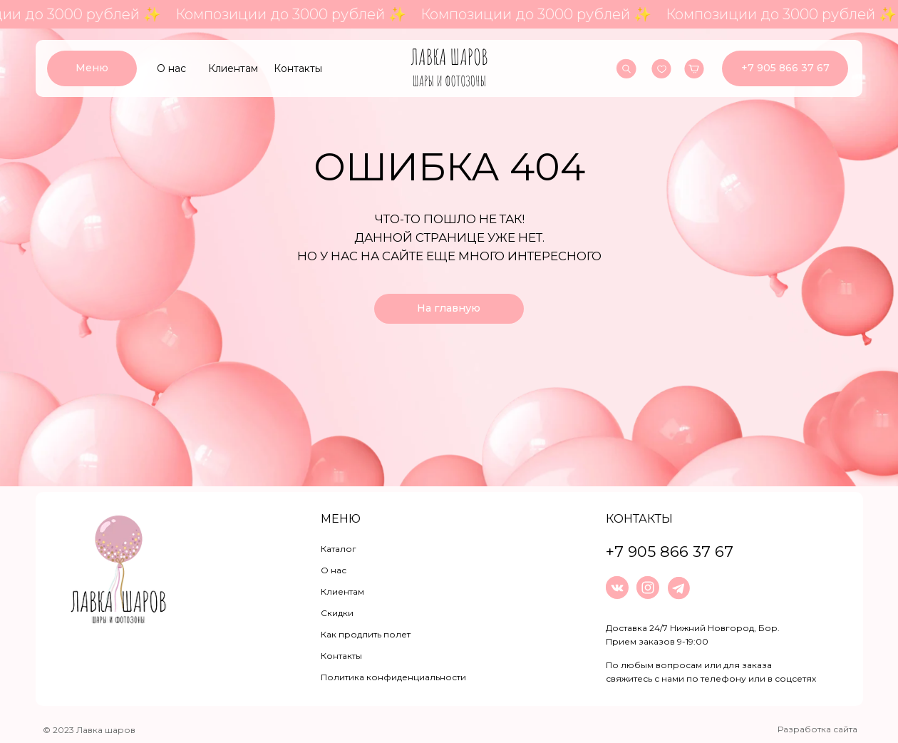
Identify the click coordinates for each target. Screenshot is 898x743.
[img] (449, 68)
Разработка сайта (817, 729)
